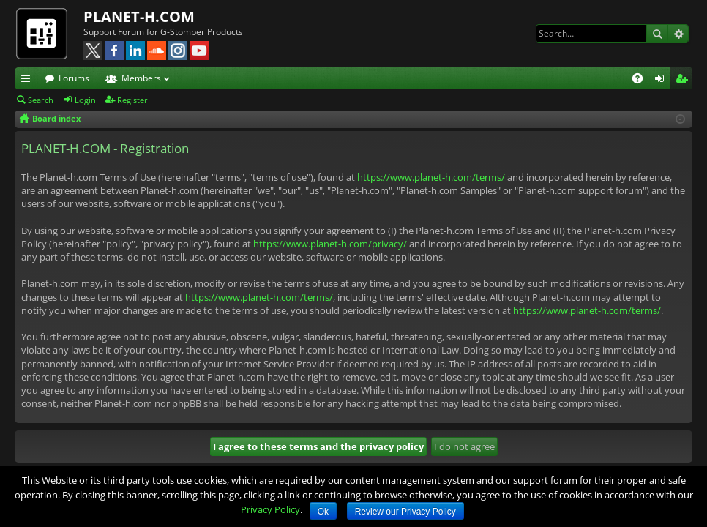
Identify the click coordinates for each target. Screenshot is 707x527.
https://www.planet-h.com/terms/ (431, 177)
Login (85, 99)
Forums (74, 78)
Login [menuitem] (662, 80)
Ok (323, 512)
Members (141, 78)
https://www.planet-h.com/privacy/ (330, 243)
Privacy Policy (270, 509)
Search (657, 33)
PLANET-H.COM (139, 16)
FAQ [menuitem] (642, 80)
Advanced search (678, 33)
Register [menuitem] (684, 80)
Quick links (28, 80)
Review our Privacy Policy (405, 512)
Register (132, 99)
